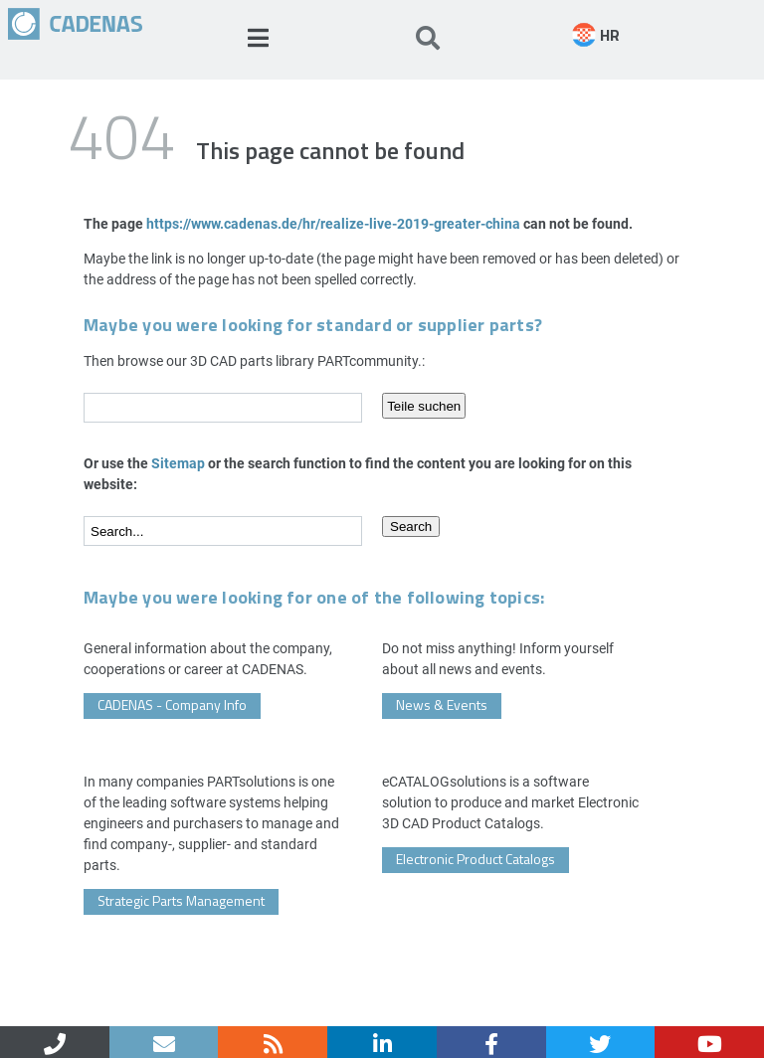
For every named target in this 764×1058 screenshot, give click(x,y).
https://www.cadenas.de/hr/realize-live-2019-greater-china (333, 223)
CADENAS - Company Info (172, 704)
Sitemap (178, 462)
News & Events (441, 704)
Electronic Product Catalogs (475, 858)
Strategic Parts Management (181, 900)
